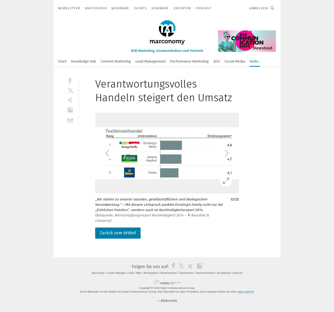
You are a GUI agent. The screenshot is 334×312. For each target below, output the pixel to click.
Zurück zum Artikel (118, 232)
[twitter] (70, 90)
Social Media (234, 61)
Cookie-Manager (117, 273)
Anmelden (258, 8)
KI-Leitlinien (224, 273)
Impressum (98, 273)
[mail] (70, 120)
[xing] (70, 100)
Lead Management (150, 61)
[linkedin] (70, 110)
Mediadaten (151, 273)
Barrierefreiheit (205, 273)
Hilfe (139, 273)
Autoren (238, 273)
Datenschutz (187, 273)
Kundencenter (169, 273)
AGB (131, 273)
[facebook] (70, 80)
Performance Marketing (189, 61)
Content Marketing (116, 61)
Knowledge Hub (83, 61)
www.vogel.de (245, 291)
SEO (216, 61)
